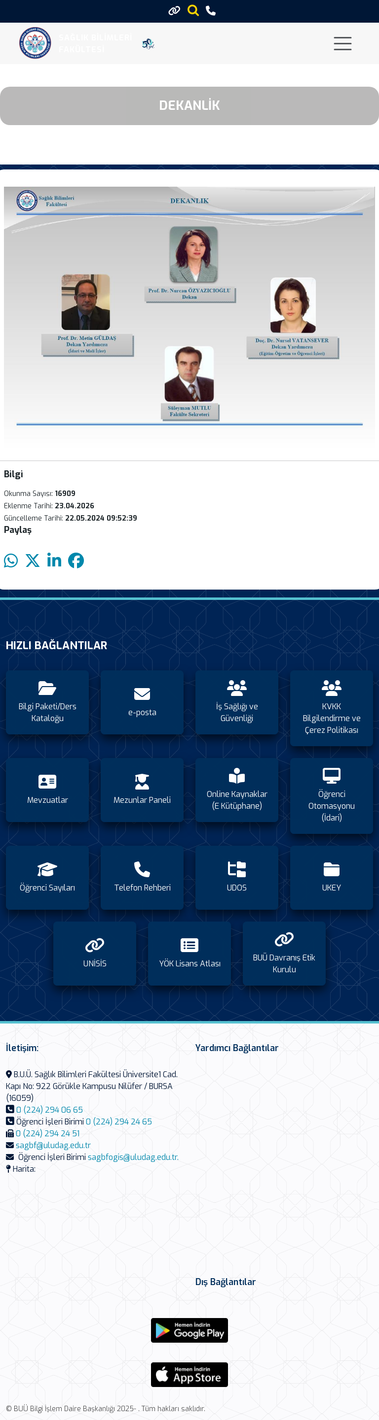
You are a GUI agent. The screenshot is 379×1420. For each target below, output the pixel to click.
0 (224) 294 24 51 (47, 1133)
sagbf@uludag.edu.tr (53, 1145)
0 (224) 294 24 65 (119, 1122)
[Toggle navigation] (343, 44)
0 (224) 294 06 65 (49, 1110)
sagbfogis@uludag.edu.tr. (133, 1157)
